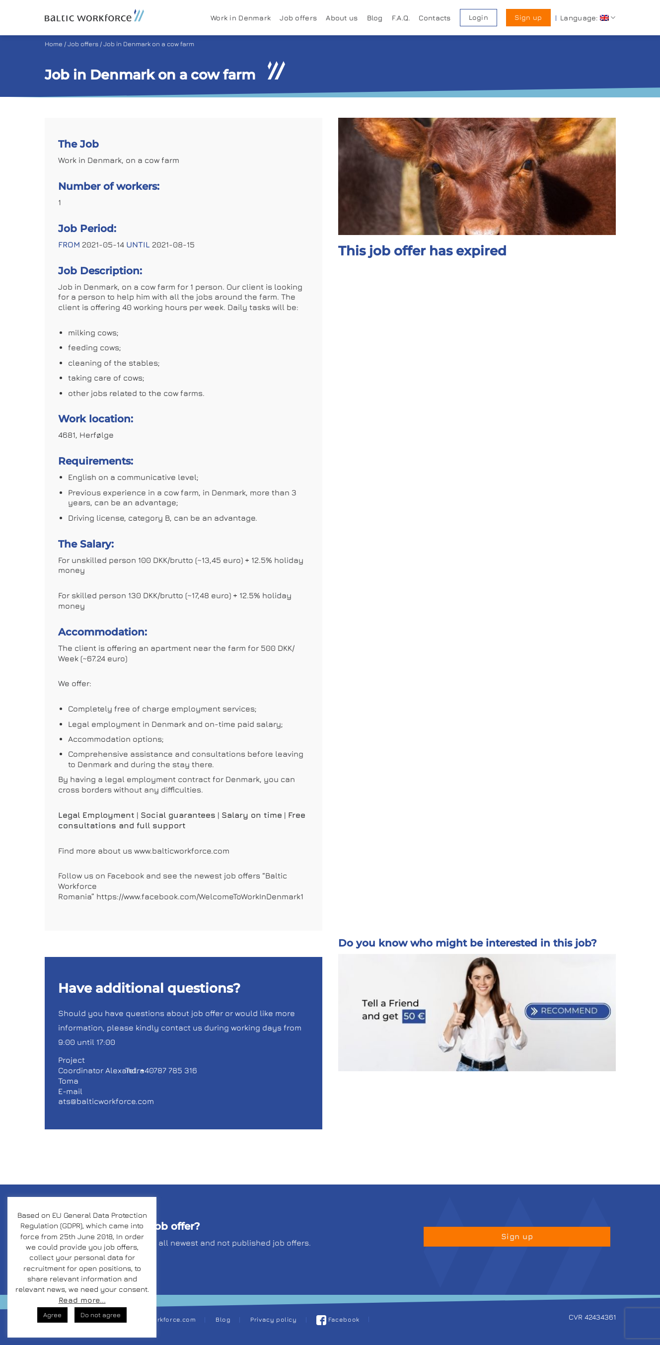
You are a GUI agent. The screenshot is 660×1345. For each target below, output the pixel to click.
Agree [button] (52, 1315)
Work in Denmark (241, 17)
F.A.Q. (401, 17)
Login (478, 17)
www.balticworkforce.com (182, 850)
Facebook (338, 1319)
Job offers (298, 17)
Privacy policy (273, 1319)
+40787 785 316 (168, 1070)
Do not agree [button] (100, 1315)
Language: (587, 17)
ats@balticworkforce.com (106, 1101)
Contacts (434, 17)
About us (342, 17)
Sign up (528, 17)
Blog (375, 17)
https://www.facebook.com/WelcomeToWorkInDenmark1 (199, 896)
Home (54, 44)
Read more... (82, 1300)
